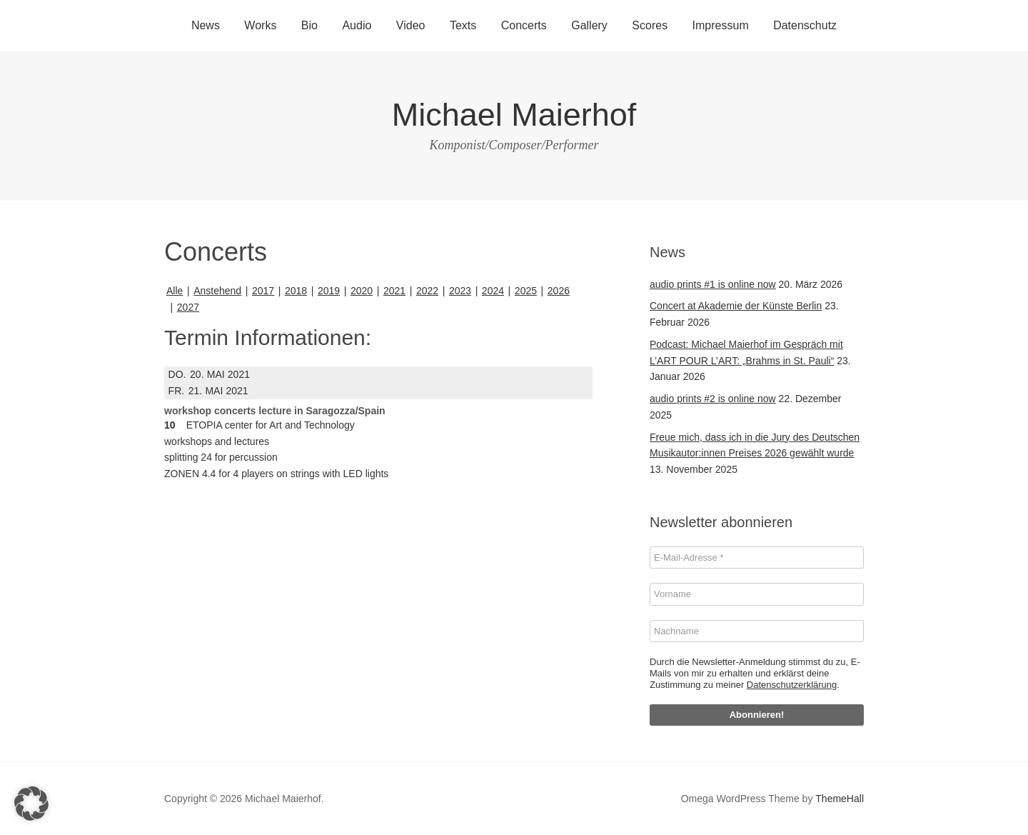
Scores (649, 25)
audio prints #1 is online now (713, 284)
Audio (356, 25)
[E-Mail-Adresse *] (757, 557)
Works (260, 25)
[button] (31, 803)
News (205, 25)
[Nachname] (757, 631)
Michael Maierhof (514, 114)
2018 (296, 290)
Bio (309, 25)
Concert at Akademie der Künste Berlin (736, 305)
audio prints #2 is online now (713, 398)
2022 (427, 290)
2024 (493, 290)
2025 (526, 290)
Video (410, 25)
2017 (263, 290)
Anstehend (217, 290)
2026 (559, 290)
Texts (463, 25)
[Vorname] (757, 594)
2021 (394, 290)
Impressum (720, 25)
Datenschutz (805, 25)
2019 (329, 290)
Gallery (589, 25)
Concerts (524, 25)
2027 (188, 307)
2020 (362, 290)
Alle (174, 290)
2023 (460, 290)
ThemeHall (839, 798)
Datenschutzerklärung (792, 684)
